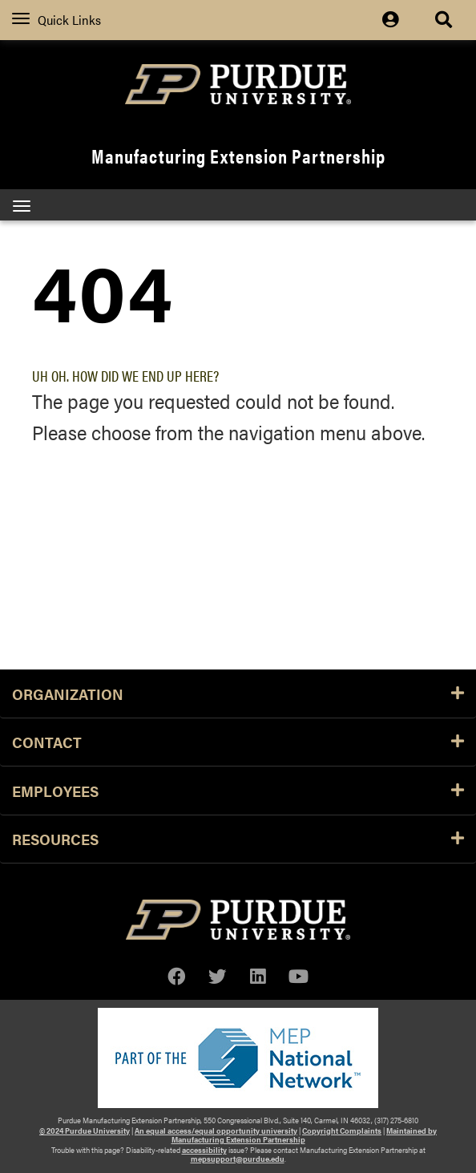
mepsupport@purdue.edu (237, 1158)
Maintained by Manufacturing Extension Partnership (304, 1135)
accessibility (204, 1149)
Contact (238, 742)
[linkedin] (258, 976)
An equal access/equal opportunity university (216, 1130)
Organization (238, 694)
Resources (238, 839)
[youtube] (298, 976)
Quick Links (56, 19)
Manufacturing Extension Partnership (238, 155)
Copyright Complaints (341, 1130)
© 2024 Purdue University (84, 1130)
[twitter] (217, 976)
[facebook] (176, 976)
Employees (238, 791)
